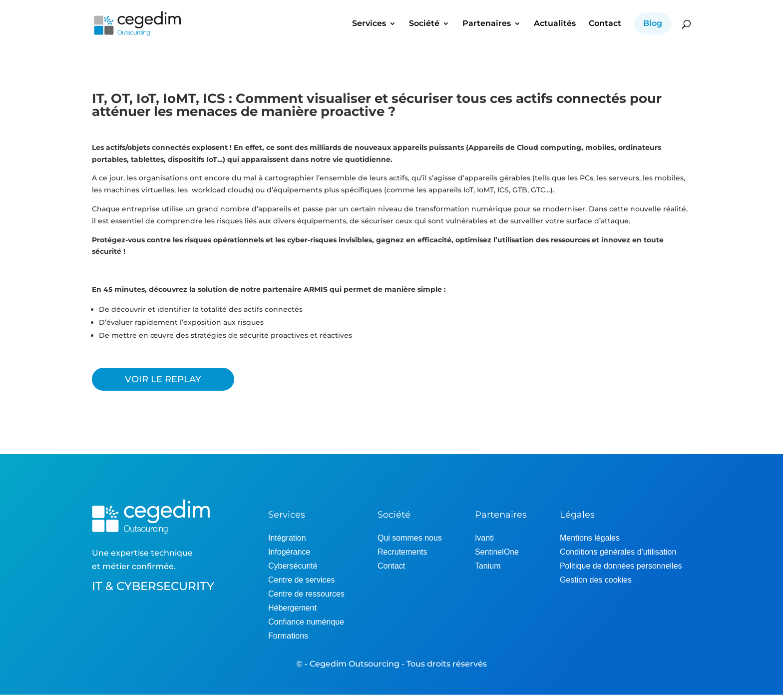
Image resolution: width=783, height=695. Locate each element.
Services (369, 24)
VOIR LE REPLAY (163, 379)
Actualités (555, 24)
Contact (605, 24)
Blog (652, 23)
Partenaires (486, 24)
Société (424, 24)
